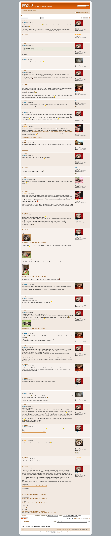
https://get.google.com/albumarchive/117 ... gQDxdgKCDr (34, 485)
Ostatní (29, 10)
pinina (25, 440)
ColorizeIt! (69, 531)
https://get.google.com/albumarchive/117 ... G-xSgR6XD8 (34, 502)
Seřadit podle (64, 515)
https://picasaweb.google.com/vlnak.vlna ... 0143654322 (34, 276)
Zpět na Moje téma (25, 521)
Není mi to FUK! (25, 150)
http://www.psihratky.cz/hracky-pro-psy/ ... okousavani (33, 91)
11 (87, 518)
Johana (25, 22)
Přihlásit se (87, 12)
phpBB (46, 531)
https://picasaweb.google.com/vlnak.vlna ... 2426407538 (34, 328)
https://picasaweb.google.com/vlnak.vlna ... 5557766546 (34, 242)
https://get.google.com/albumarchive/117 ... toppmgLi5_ (34, 494)
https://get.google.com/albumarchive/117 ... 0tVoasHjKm (34, 490)
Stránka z (77, 17)
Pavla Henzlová (26, 36)
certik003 (25, 126)
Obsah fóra (25, 10)
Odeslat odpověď (24, 18)
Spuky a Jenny (26, 179)
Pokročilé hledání (86, 7)
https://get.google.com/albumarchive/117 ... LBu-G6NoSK (43, 512)
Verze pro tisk (86, 10)
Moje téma (34, 10)
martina (25, 142)
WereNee (25, 86)
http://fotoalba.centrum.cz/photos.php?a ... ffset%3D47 (32, 137)
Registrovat (81, 12)
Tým (57, 529)
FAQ (77, 12)
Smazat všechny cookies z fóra (64, 529)
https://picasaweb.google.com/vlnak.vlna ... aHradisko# (34, 431)
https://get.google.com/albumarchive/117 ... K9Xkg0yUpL (34, 498)
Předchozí (24, 515)
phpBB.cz (58, 532)
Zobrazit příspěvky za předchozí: (46, 515)
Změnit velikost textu (88, 10)
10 (86, 518)
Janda (25, 102)
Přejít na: (55, 521)
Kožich (23, 16)
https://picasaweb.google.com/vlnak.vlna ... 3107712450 (34, 259)
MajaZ (25, 59)
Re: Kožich (25, 21)
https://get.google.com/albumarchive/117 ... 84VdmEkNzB (34, 507)
